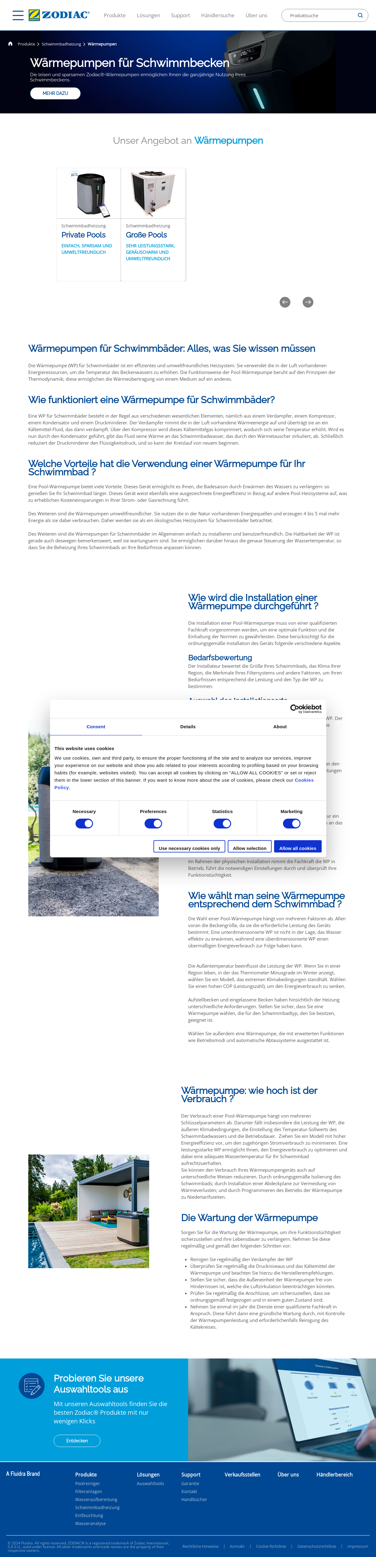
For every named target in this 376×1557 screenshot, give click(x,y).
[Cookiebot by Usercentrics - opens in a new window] (295, 709)
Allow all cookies (297, 848)
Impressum (357, 1546)
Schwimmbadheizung (61, 44)
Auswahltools (150, 1483)
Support (180, 15)
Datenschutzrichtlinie (316, 1546)
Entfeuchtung (89, 1515)
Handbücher (194, 1499)
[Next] (308, 302)
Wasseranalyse (90, 1523)
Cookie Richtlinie (271, 1546)
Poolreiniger (87, 1483)
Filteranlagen (88, 1491)
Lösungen (148, 15)
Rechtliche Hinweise (200, 1546)
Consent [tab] (96, 726)
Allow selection (249, 848)
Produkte (115, 15)
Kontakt (189, 1491)
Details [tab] (188, 726)
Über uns (256, 15)
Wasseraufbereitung (96, 1499)
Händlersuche (218, 15)
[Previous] (285, 302)
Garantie (190, 1483)
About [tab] (280, 726)
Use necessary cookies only (189, 848)
